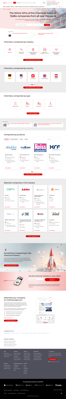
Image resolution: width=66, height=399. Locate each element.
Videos (15, 370)
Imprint (5, 393)
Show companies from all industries (33, 59)
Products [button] (13, 6)
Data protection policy (21, 393)
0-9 (5, 333)
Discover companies (17, 353)
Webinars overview (7, 368)
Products (25, 366)
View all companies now (33, 236)
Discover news (6, 353)
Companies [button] (8, 6)
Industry (27, 20)
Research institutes (17, 368)
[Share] (57, 6)
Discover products (27, 353)
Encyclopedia (16, 365)
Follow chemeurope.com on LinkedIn (53, 361)
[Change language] (59, 6)
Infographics (16, 366)
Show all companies (33, 113)
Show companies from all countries (33, 87)
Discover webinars (7, 365)
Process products (27, 356)
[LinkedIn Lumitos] (61, 393)
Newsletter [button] (41, 6)
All (14, 2)
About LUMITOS (16, 390)
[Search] (34, 2)
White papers (26, 368)
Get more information (10, 320)
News (25, 365)
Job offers (25, 370)
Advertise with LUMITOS (8, 390)
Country (31, 20)
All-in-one (25, 373)
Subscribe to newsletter (52, 280)
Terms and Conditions (12, 393)
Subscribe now (53, 359)
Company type (38, 20)
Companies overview (17, 359)
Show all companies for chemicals (33, 174)
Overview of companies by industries (10, 341)
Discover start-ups (17, 354)
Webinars (25, 371)
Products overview (27, 359)
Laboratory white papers (38, 354)
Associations (16, 356)
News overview (6, 356)
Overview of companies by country (9, 345)
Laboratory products (27, 354)
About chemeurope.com (25, 390)
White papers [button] (25, 6)
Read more (31, 286)
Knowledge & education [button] (34, 6)
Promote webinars (7, 366)
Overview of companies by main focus (10, 344)
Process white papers (37, 356)
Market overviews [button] (19, 6)
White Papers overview (37, 359)
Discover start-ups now (11, 265)
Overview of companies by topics (9, 342)
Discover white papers (37, 353)
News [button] (4, 6)
